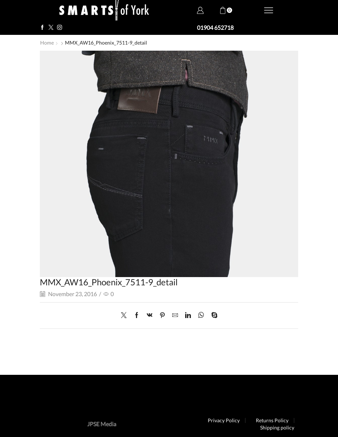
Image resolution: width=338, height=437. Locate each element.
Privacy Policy (224, 420)
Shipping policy (277, 427)
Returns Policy (272, 420)
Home (47, 43)
